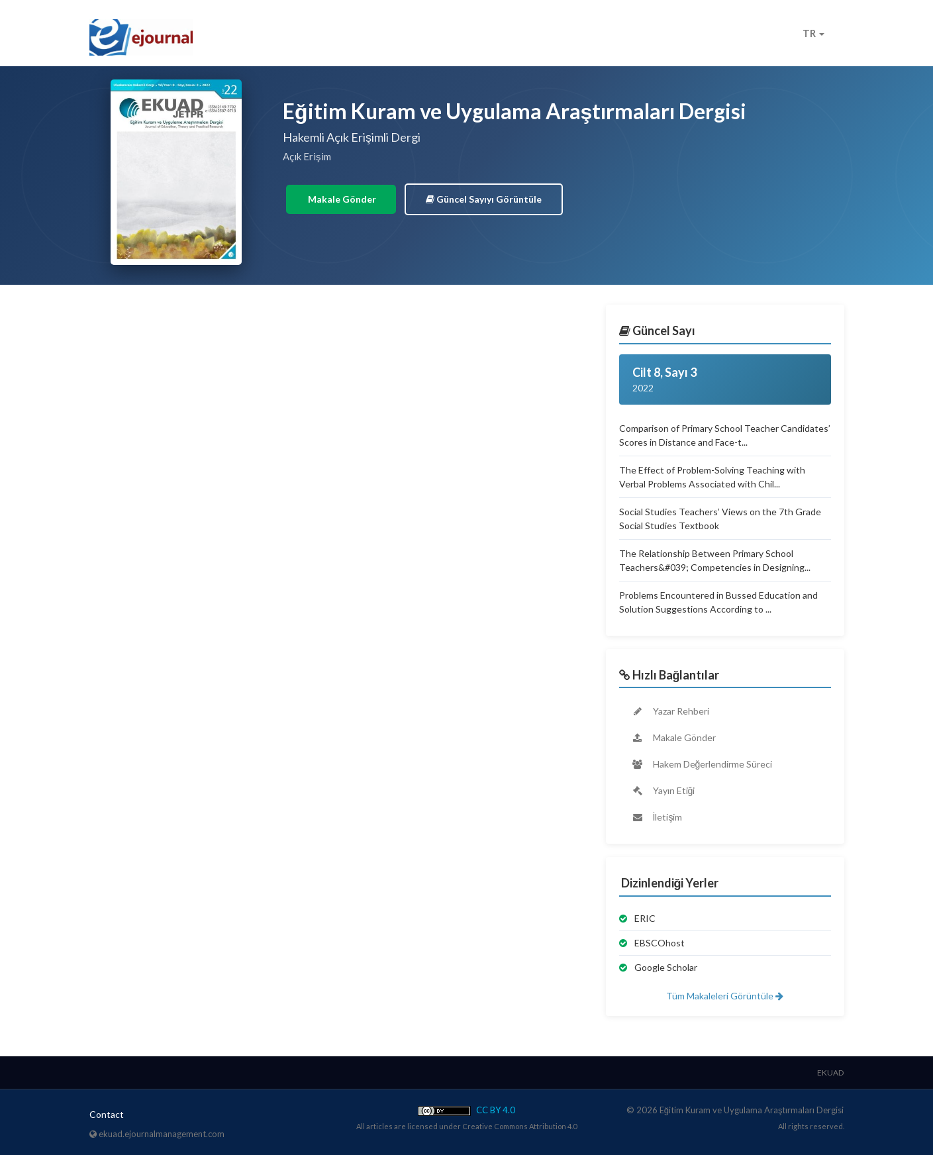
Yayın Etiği (663, 790)
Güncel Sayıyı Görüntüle (484, 199)
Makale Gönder (341, 199)
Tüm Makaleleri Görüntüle (724, 995)
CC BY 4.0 (466, 1110)
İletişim (657, 817)
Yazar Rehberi (670, 711)
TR (813, 33)
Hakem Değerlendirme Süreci (702, 764)
